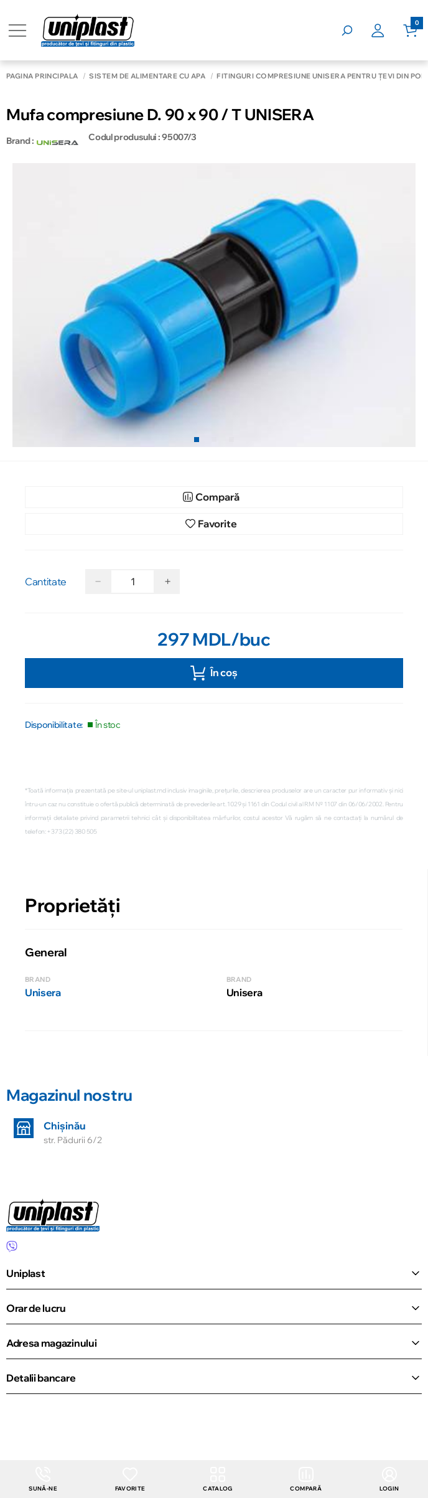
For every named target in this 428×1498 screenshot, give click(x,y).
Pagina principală (42, 76)
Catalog (217, 1479)
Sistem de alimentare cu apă (147, 76)
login (389, 1479)
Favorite (129, 1479)
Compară (306, 1479)
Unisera (43, 992)
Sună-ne (42, 1479)
